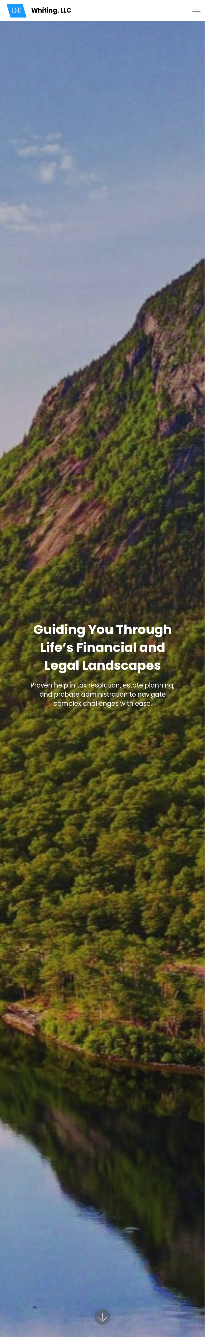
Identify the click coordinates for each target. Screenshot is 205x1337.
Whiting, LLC (51, 10)
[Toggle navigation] (196, 8)
